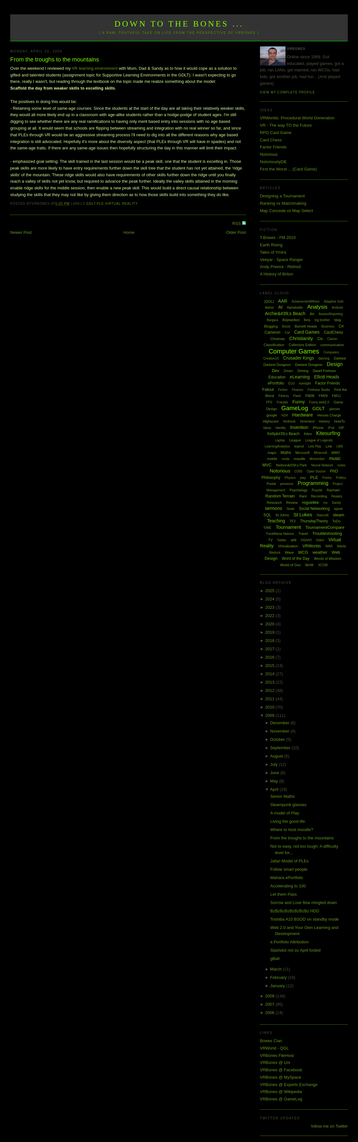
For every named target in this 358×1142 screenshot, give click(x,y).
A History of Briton (276, 274)
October (278, 739)
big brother (322, 320)
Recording (319, 496)
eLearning (300, 376)
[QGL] (269, 301)
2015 (270, 665)
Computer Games (294, 351)
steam (338, 514)
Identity (281, 428)
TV (270, 540)
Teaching (276, 520)
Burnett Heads (305, 326)
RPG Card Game (276, 132)
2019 (270, 632)
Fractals (282, 402)
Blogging (271, 326)
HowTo (339, 421)
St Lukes (302, 514)
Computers (331, 352)
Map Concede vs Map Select (286, 210)
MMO (335, 453)
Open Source (316, 471)
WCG (303, 552)
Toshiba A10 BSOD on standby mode (304, 919)
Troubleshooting (327, 533)
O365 (298, 471)
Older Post (236, 232)
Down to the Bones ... (179, 23)
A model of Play (284, 813)
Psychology (298, 490)
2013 (270, 682)
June (275, 772)
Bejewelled (290, 320)
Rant (303, 496)
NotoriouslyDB (273, 161)
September (281, 747)
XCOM (323, 565)
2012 (270, 690)
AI (280, 307)
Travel (303, 533)
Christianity (301, 338)
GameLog (294, 408)
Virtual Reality (121, 203)
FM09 (323, 396)
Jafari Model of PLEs (289, 861)
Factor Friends (273, 147)
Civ (320, 339)
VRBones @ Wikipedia (281, 1091)
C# (341, 326)
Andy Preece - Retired (280, 266)
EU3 (291, 383)
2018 (270, 640)
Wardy (341, 546)
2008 (270, 996)
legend (299, 446)
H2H (284, 415)
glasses (334, 409)
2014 (270, 673)
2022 (270, 615)
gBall (274, 958)
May (274, 781)
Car (287, 332)
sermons (273, 508)
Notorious (269, 154)
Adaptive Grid (333, 301)
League (295, 440)
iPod (331, 428)
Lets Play (314, 446)
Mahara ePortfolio (286, 877)
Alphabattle (295, 307)
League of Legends (319, 440)
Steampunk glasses (288, 804)
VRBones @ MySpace (280, 1077)
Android (337, 307)
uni (293, 539)
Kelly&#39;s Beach (283, 434)
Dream (288, 371)
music (335, 458)
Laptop (280, 440)
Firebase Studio (319, 390)
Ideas (267, 428)
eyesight (305, 383)
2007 (270, 1004)
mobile (272, 459)
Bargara (272, 320)
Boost (286, 326)
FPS (269, 402)
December (280, 722)
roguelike (310, 502)
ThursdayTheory (314, 521)
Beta (307, 320)
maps (272, 453)
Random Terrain (280, 496)
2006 (270, 1012)
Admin (269, 307)
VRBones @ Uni (275, 1062)
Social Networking (314, 508)
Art (312, 314)
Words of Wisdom (328, 558)
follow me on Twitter (329, 1126)
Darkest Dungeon (309, 365)
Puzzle (317, 490)
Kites (308, 434)
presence (286, 484)
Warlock (275, 552)
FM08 (309, 396)
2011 (270, 698)
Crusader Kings (298, 358)
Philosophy (271, 477)
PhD (334, 471)
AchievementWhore (305, 301)
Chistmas (277, 339)
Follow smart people (288, 869)
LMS (339, 446)
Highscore (271, 421)
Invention (299, 427)
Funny (299, 401)
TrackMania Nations (280, 533)
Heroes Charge (329, 415)
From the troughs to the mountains (54, 59)
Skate (290, 509)
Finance (297, 390)
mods (285, 459)
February (279, 977)
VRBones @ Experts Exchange (289, 1084)
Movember (317, 459)
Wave (289, 552)
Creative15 (271, 358)
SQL (267, 515)
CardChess (333, 332)
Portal (271, 484)
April (275, 789)
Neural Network (322, 465)
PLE (100, 203)
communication (332, 345)
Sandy (336, 502)
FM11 (336, 396)
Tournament (288, 527)
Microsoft (302, 453)
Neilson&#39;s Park (291, 465)
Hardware (302, 414)
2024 (270, 599)
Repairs (336, 496)
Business (327, 326)
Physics (290, 478)
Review (292, 502)
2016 (270, 657)
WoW (309, 565)
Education (277, 377)
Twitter (281, 540)
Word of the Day (295, 558)
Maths (286, 452)
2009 (270, 715)
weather (320, 552)
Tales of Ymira (273, 252)
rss (325, 502)
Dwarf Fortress (324, 371)
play (303, 478)
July (274, 764)
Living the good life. (288, 821)
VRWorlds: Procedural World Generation (297, 117)
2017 (270, 648)
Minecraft (320, 453)
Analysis (317, 307)
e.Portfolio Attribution (289, 942)
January (278, 985)
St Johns (282, 515)
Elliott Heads (326, 376)
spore (338, 509)
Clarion (332, 339)
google (272, 415)
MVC (266, 465)
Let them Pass (283, 894)
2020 (270, 624)
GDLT (90, 203)
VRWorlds (311, 545)
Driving (303, 371)
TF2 (292, 521)
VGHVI (306, 540)
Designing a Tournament (282, 196)
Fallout (268, 389)
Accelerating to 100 (288, 886)
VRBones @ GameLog (281, 1099)
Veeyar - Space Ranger (281, 259)
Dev (275, 370)
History (324, 421)
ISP (341, 428)
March (276, 969)
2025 (270, 590)
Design (335, 364)
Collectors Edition (302, 345)
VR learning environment (95, 68)
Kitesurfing (328, 433)
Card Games (306, 332)
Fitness (283, 396)
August (277, 756)
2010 (270, 707)
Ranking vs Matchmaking (283, 203)
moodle (299, 459)
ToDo (336, 521)
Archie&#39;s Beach (285, 313)
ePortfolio (276, 383)
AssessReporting (331, 314)
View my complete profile (287, 92)
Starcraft (322, 515)
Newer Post (21, 232)
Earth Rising (271, 244)
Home (128, 232)
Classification (274, 345)
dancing (324, 358)
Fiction (282, 390)
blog (337, 320)
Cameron (272, 332)
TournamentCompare (324, 527)
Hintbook (289, 421)
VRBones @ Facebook (281, 1069)
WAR (329, 546)
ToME (267, 527)
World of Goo (290, 565)
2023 (270, 607)
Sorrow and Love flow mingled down (303, 902)
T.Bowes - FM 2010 (278, 237)
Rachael (333, 490)
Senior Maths (282, 796)
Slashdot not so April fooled (295, 950)
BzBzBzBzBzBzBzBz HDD (294, 910)
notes (341, 465)
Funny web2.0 (319, 402)
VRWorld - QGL (274, 1048)
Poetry (327, 478)
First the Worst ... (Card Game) (288, 169)
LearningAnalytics (277, 446)
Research (274, 502)
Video (320, 540)
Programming (313, 483)
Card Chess (271, 140)
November (280, 731)
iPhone (318, 428)
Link (329, 446)
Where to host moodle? (291, 829)
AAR (282, 301)
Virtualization (288, 546)
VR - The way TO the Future (286, 125)
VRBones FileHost (277, 1055)
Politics (341, 478)
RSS (237, 223)
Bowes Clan (271, 1040)
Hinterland (307, 421)
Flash (297, 396)
